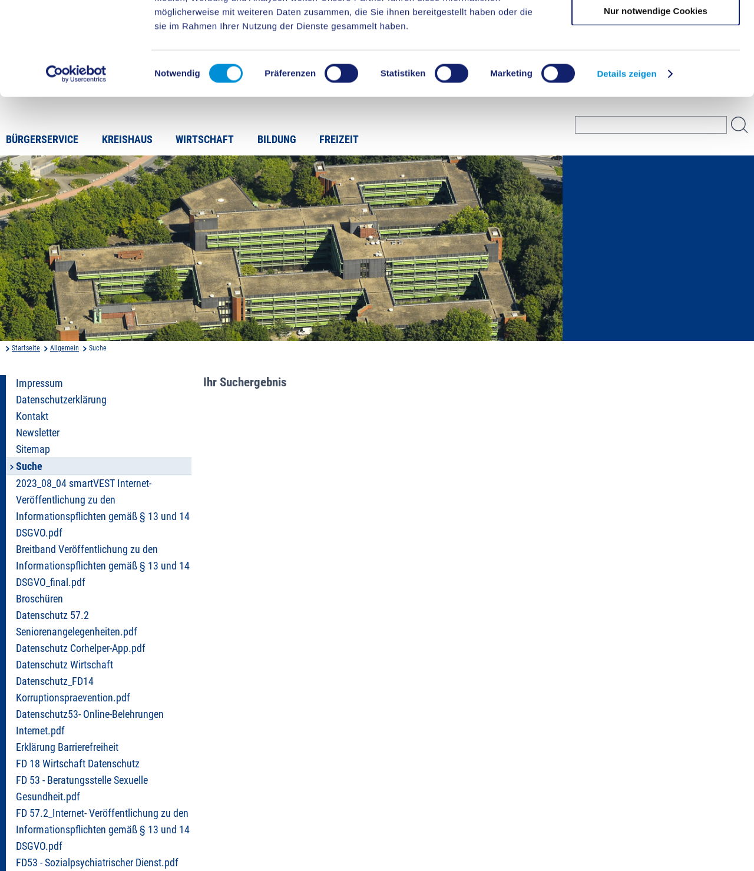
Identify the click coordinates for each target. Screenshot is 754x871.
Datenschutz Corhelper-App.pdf (80, 648)
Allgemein (64, 348)
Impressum (39, 383)
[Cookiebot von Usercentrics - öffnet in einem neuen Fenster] (76, 161)
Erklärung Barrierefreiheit (67, 747)
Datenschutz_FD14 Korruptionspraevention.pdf (73, 689)
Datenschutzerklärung (61, 400)
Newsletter (37, 433)
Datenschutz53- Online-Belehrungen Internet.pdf (90, 722)
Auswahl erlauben (655, 64)
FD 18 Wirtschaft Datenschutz (78, 764)
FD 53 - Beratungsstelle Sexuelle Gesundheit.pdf (82, 788)
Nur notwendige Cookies (655, 98)
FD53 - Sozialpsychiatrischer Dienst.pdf (97, 863)
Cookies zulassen (656, 29)
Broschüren (39, 599)
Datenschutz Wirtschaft (64, 665)
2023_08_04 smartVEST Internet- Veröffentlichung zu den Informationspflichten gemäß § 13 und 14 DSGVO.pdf (103, 508)
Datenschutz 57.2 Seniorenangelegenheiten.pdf (76, 624)
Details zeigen (626, 161)
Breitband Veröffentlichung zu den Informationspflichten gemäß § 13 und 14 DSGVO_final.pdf (103, 566)
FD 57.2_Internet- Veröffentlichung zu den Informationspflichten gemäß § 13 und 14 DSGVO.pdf (103, 829)
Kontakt (32, 416)
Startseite (26, 348)
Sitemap (33, 449)
